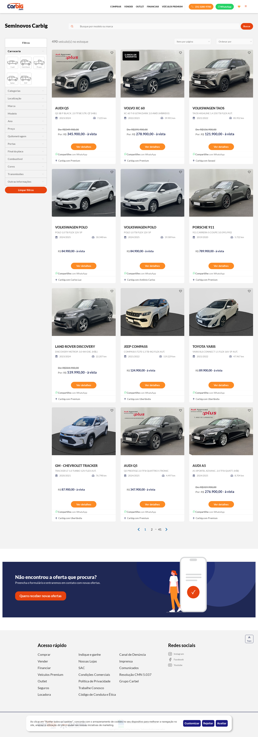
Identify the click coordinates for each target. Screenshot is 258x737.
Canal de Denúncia (132, 655)
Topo (249, 639)
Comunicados (129, 668)
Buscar (246, 26)
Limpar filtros (26, 189)
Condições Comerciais (94, 674)
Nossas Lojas (87, 661)
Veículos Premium (50, 674)
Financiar (44, 668)
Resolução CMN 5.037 (135, 674)
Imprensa (126, 661)
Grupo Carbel (129, 681)
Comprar (44, 655)
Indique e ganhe (89, 655)
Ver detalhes (83, 146)
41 (159, 530)
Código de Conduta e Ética (97, 694)
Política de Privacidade (94, 681)
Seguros (43, 688)
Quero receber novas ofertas (41, 596)
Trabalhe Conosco (91, 688)
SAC (81, 668)
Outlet (42, 681)
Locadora (44, 694)
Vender (43, 661)
